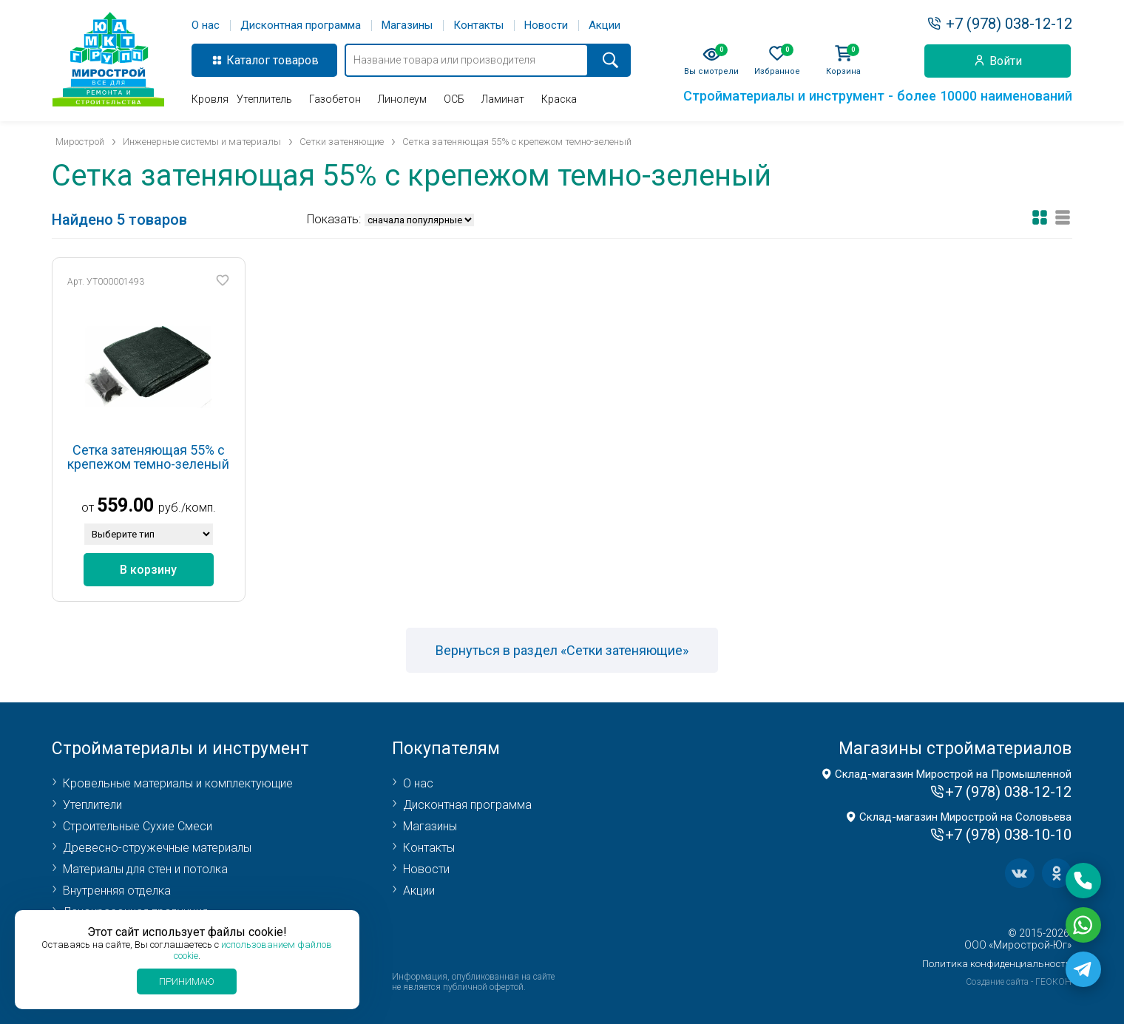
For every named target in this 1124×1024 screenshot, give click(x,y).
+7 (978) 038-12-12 (1009, 24)
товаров (296, 60)
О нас (206, 25)
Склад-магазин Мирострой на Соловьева (965, 817)
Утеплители (92, 805)
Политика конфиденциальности (996, 963)
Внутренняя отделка (117, 891)
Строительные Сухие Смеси (137, 826)
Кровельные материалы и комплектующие (178, 783)
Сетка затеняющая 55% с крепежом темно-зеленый (148, 457)
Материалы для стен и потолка (145, 869)
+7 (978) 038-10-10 (1008, 835)
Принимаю (186, 981)
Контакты (478, 25)
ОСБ (454, 99)
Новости (546, 25)
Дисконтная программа (300, 25)
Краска (559, 99)
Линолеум (402, 99)
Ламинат (502, 99)
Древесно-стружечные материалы (157, 848)
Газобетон (335, 99)
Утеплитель (264, 99)
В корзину (148, 570)
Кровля (210, 99)
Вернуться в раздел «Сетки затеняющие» (562, 650)
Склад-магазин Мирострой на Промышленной (953, 774)
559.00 (125, 505)
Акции (604, 25)
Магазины (407, 25)
